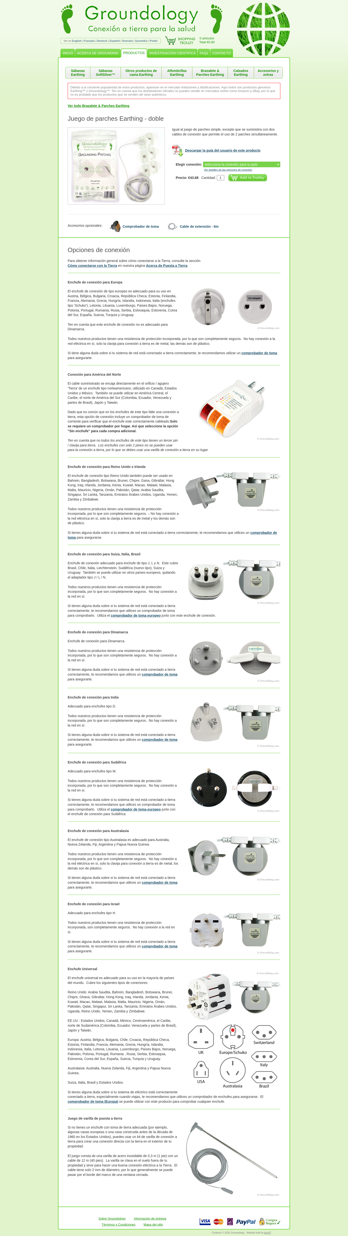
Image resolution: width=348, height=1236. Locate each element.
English (77, 40)
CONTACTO (221, 53)
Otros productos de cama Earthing (141, 73)
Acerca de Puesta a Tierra (166, 266)
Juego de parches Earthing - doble (116, 118)
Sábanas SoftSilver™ (105, 73)
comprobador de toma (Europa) (93, 1101)
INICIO (68, 53)
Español (114, 40)
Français (89, 40)
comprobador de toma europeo (136, 615)
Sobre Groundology (112, 1218)
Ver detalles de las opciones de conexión (228, 169)
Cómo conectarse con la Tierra (92, 266)
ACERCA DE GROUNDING (98, 53)
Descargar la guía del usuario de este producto (223, 150)
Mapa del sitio (153, 1224)
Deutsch (102, 40)
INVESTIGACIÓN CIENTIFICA (172, 53)
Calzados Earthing (240, 73)
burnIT (267, 1232)
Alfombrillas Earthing (177, 73)
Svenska (127, 40)
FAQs (204, 53)
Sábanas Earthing (78, 73)
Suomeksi (141, 40)
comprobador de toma (259, 353)
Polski (154, 40)
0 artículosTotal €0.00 (207, 40)
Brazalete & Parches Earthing (210, 73)
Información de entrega (150, 1218)
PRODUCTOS (134, 53)
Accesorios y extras (268, 73)
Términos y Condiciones (118, 1224)
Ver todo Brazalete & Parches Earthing (98, 106)
